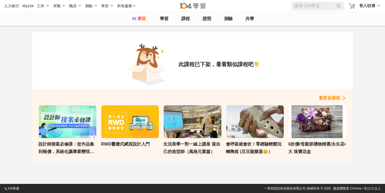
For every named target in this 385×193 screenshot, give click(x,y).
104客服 (11, 188)
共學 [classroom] (249, 18)
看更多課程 (329, 98)
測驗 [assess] (228, 18)
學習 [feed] (164, 18)
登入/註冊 (367, 5)
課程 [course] (185, 18)
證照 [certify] (207, 18)
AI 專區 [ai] (139, 18)
